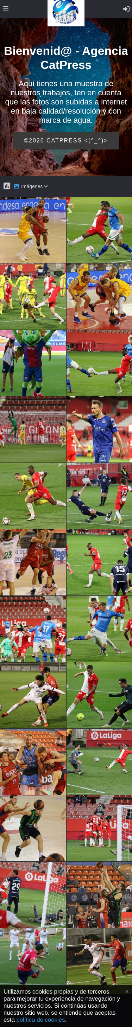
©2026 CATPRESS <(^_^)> (66, 140)
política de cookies (40, 1019)
